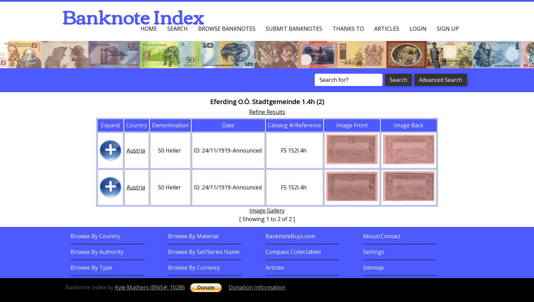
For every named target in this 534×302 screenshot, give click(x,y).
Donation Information (257, 287)
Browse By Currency (194, 267)
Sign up (448, 28)
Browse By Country (95, 236)
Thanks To (348, 28)
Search (177, 28)
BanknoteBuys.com (290, 236)
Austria (136, 150)
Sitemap (373, 267)
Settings (373, 252)
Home (149, 28)
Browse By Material (193, 236)
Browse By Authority (96, 252)
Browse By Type (91, 267)
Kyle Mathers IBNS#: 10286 (150, 287)
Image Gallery (267, 210)
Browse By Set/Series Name (203, 252)
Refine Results (267, 112)
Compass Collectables (293, 252)
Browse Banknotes (227, 28)
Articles (386, 28)
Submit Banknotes (294, 28)
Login (418, 28)
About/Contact (382, 236)
